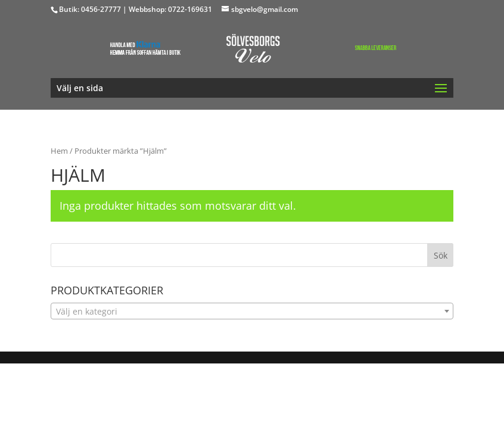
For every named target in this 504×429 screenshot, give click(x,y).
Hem (59, 150)
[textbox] (252, 311)
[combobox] (252, 311)
